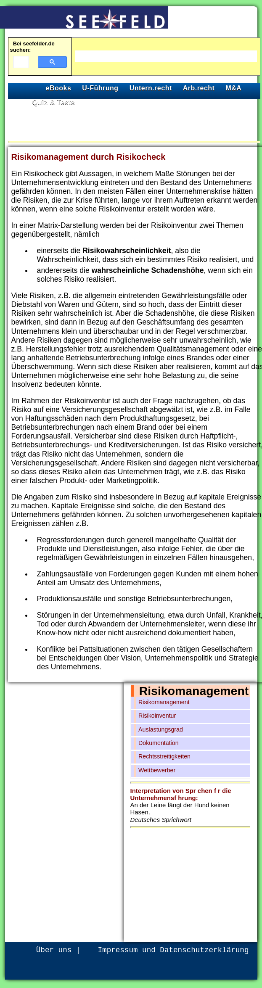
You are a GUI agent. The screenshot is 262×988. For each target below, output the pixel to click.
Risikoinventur (157, 715)
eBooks (58, 88)
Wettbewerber (156, 770)
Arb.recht (199, 88)
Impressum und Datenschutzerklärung (173, 950)
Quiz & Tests (53, 102)
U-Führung (100, 88)
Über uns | (58, 950)
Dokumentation (158, 743)
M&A (233, 88)
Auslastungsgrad (160, 729)
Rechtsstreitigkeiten (164, 756)
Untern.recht (151, 88)
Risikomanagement (194, 690)
